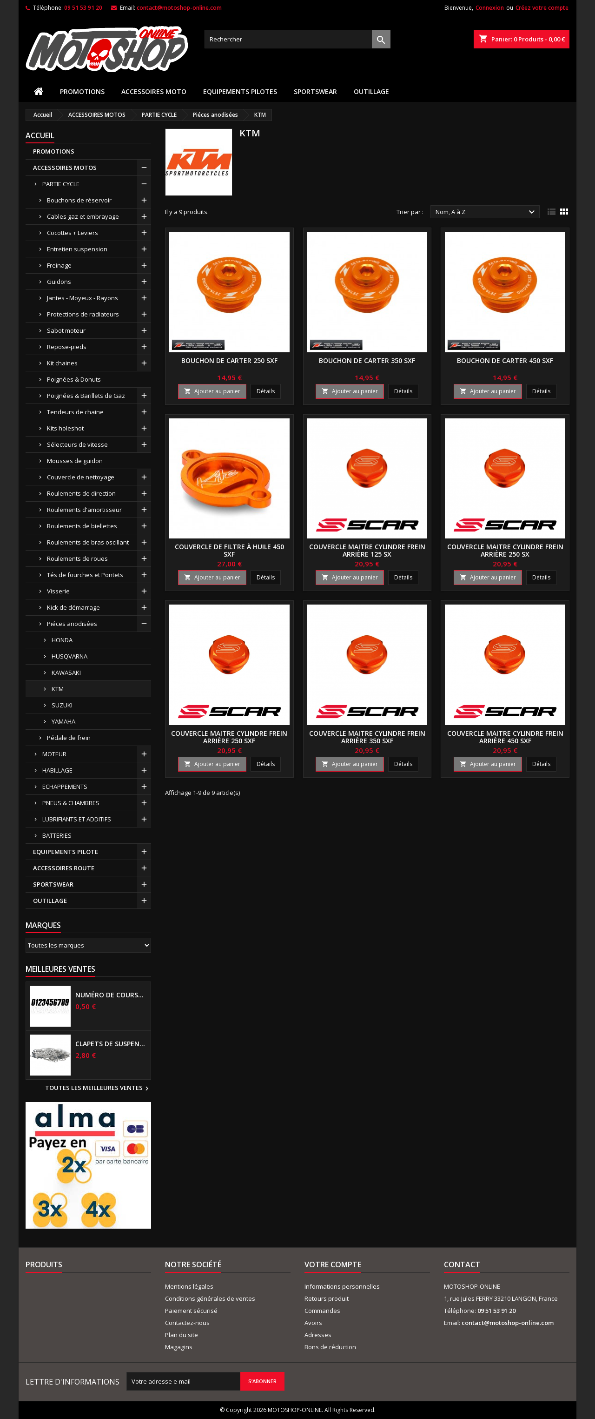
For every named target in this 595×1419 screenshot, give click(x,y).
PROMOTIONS (82, 91)
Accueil (40, 135)
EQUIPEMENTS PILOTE (65, 851)
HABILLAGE (57, 770)
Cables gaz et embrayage (83, 216)
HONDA (62, 640)
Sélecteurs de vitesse (77, 444)
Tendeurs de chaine (75, 412)
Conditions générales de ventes (210, 1298)
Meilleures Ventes (60, 969)
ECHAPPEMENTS (64, 786)
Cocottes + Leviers (72, 233)
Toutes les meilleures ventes (98, 1088)
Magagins (178, 1347)
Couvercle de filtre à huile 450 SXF (229, 550)
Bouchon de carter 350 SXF (367, 360)
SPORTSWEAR (315, 91)
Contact (462, 1264)
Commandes (322, 1310)
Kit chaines (62, 363)
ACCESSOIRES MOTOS (65, 167)
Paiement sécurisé (191, 1310)
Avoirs (313, 1322)
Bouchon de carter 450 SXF (505, 360)
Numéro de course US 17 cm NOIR (111, 995)
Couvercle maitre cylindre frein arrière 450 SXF (505, 737)
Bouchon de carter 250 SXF (229, 360)
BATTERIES (57, 835)
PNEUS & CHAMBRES (70, 803)
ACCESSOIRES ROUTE (63, 868)
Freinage (59, 265)
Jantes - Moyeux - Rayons (82, 298)
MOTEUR (54, 754)
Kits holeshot (65, 428)
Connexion (490, 8)
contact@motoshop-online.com (179, 8)
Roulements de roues (77, 558)
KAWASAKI (66, 672)
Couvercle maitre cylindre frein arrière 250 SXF (229, 737)
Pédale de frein (69, 737)
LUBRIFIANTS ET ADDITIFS (76, 819)
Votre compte (332, 1264)
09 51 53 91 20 (83, 8)
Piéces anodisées (72, 623)
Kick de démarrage (73, 607)
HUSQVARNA (69, 656)
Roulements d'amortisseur (84, 509)
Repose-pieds (66, 347)
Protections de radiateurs (83, 314)
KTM (58, 689)
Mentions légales (189, 1286)
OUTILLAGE (371, 91)
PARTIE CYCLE (60, 184)
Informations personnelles (342, 1286)
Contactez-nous (187, 1322)
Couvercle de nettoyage (80, 477)
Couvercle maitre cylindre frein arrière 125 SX (367, 550)
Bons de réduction (330, 1347)
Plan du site (181, 1335)
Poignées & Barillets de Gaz (86, 395)
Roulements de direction (81, 493)
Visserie (58, 591)
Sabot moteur (66, 330)
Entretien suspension (77, 249)
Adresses (317, 1335)
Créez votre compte (542, 8)
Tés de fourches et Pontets (85, 575)
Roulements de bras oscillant (88, 542)
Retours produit (326, 1298)
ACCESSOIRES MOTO (153, 91)
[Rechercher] (297, 39)
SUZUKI (62, 705)
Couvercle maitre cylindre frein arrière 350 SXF (367, 737)
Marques (43, 925)
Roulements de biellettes (82, 526)
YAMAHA (63, 721)
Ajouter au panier (212, 391)
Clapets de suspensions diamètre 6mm (111, 1044)
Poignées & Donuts (74, 379)
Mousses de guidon (75, 461)
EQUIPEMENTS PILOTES (240, 91)
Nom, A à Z (486, 212)
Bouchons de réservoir (79, 200)
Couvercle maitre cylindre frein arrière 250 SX (505, 550)
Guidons (59, 281)
